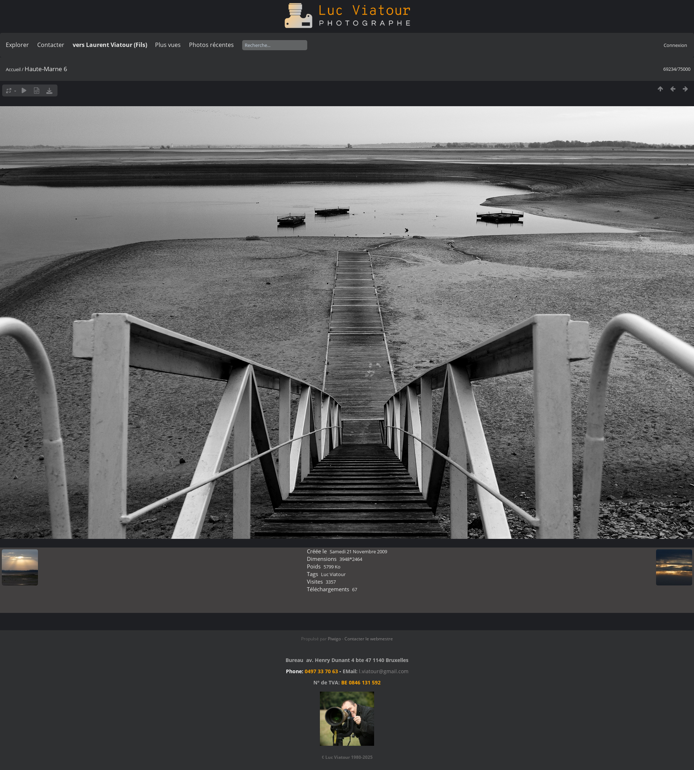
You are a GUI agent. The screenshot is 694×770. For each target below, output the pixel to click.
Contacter (50, 45)
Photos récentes (211, 45)
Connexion (675, 45)
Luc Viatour (333, 574)
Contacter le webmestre (368, 639)
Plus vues (168, 45)
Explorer (17, 45)
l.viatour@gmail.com (383, 671)
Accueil (13, 69)
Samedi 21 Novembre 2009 (358, 551)
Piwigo (334, 639)
